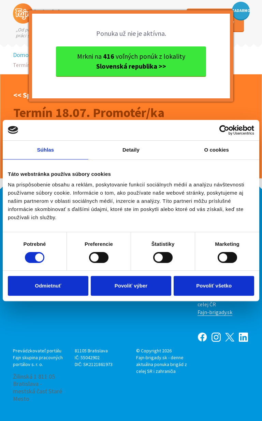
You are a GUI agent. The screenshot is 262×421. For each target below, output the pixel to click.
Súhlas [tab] (45, 150)
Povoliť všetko (214, 286)
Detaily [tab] (131, 150)
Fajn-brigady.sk (215, 312)
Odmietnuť (48, 286)
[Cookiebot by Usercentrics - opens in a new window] (224, 130)
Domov (22, 55)
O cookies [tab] (216, 150)
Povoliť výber (131, 286)
